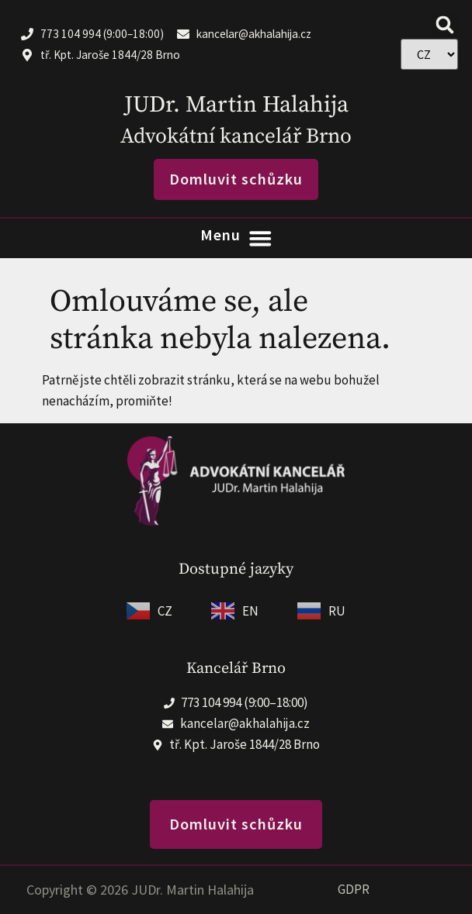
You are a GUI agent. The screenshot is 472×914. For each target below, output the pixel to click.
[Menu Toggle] (236, 238)
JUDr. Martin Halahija (236, 105)
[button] (445, 24)
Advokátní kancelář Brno (236, 136)
